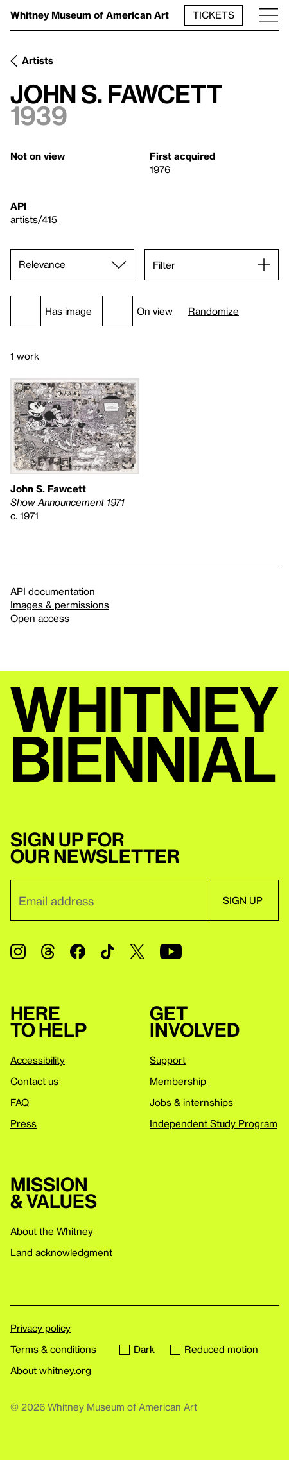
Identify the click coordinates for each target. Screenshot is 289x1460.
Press (23, 1123)
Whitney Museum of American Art (89, 15)
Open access (39, 618)
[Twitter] (137, 951)
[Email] (108, 900)
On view (137, 311)
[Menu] (268, 15)
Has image (51, 311)
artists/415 (33, 219)
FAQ (19, 1102)
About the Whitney (51, 1231)
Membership (178, 1081)
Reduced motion (214, 1349)
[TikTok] (107, 951)
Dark (137, 1349)
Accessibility (37, 1060)
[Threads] (47, 951)
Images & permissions (59, 604)
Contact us (34, 1081)
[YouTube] (170, 951)
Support (168, 1060)
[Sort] (72, 264)
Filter (164, 265)
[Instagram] (18, 951)
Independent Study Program (213, 1123)
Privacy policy (40, 1328)
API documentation (52, 591)
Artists (37, 60)
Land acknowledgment (61, 1252)
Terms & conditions (53, 1349)
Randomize (213, 311)
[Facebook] (77, 951)
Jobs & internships (191, 1102)
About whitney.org (50, 1370)
